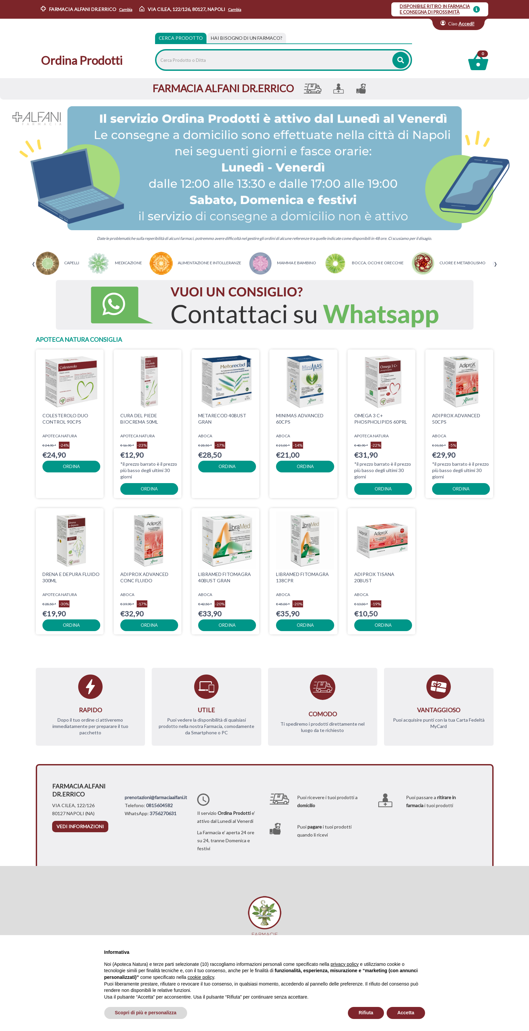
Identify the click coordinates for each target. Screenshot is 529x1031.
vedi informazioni (80, 826)
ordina (71, 466)
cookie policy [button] (200, 977)
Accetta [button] (405, 1012)
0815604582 (159, 805)
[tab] (246, 38)
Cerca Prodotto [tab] (181, 38)
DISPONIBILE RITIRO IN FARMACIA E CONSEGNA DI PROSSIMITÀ (435, 9)
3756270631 (163, 813)
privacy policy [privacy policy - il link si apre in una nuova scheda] (344, 964)
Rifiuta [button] (366, 1012)
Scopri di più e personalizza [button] (145, 1012)
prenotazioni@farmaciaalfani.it (156, 797)
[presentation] (33, 264)
